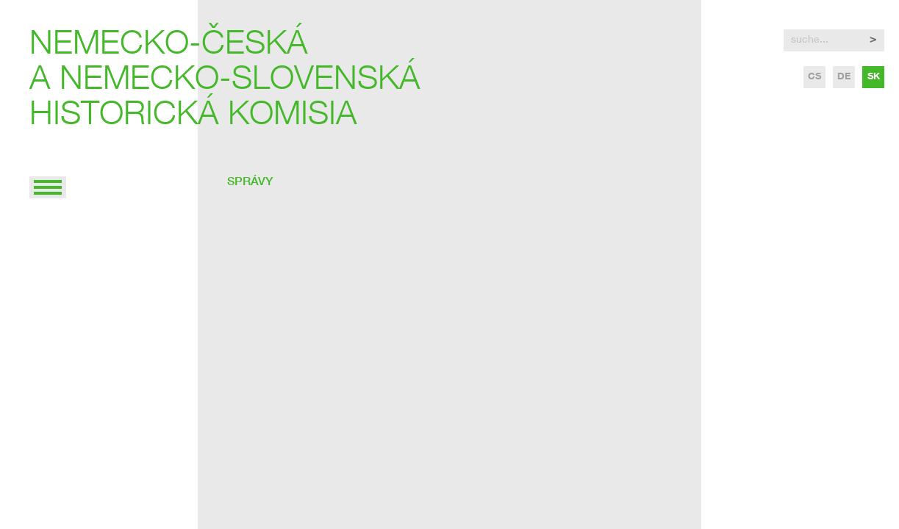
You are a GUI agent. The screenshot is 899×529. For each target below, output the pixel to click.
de (843, 77)
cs (814, 77)
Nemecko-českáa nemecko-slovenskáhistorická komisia (224, 82)
